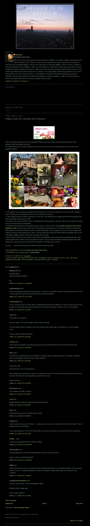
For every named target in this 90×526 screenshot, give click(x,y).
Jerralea (12, 421)
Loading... (8, 110)
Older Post (79, 503)
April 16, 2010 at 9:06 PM (20, 416)
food (49, 258)
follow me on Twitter (76, 520)
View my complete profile (17, 81)
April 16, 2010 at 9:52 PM (20, 433)
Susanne (12, 342)
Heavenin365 (35, 252)
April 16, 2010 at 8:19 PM (20, 394)
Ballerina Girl (13, 270)
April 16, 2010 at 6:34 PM (20, 383)
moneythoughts (14, 301)
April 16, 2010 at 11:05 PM (20, 460)
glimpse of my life (61, 258)
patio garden (27, 259)
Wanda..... (12, 439)
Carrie (11, 315)
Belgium (25, 258)
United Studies (14, 449)
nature (17, 259)
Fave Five (14, 250)
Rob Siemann (13, 388)
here (10, 235)
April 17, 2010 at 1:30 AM (20, 475)
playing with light (42, 259)
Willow (11, 465)
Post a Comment (10, 500)
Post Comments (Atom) (21, 507)
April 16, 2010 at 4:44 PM (20, 337)
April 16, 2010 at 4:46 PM (20, 361)
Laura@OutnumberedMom (17, 480)
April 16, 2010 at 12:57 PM (20, 296)
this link (11, 252)
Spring (55, 259)
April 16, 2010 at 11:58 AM (20, 283)
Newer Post (9, 503)
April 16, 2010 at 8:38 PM (20, 405)
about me (16, 258)
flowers (42, 258)
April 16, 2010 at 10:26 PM (20, 444)
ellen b (11, 353)
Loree (11, 399)
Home (44, 503)
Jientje (19, 55)
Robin (11, 410)
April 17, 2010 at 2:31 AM (20, 495)
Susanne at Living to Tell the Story (36, 250)
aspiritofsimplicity (14, 288)
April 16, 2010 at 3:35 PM (20, 310)
